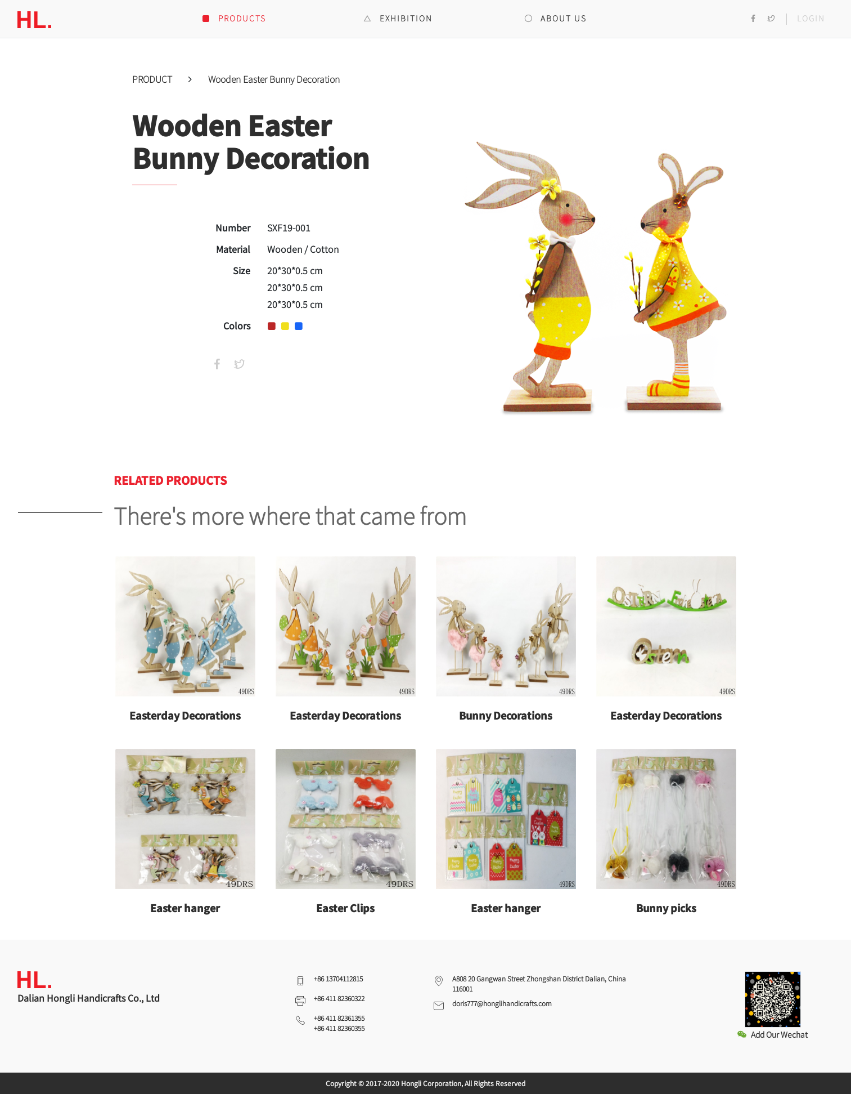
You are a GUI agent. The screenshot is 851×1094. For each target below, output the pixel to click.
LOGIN (811, 18)
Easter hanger (185, 907)
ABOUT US (555, 18)
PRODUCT (153, 79)
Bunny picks (666, 907)
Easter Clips (345, 907)
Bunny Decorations (505, 715)
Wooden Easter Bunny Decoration (274, 79)
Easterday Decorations (185, 715)
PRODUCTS (234, 18)
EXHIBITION (398, 18)
